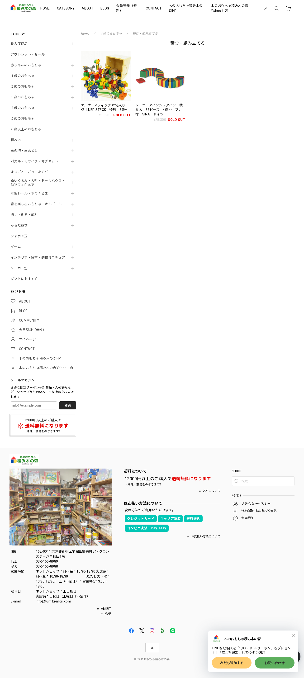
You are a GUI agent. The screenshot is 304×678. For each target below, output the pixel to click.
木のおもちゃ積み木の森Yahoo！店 (229, 8)
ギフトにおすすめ (24, 279)
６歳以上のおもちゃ (26, 129)
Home (85, 33)
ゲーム (16, 247)
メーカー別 (19, 268)
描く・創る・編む (24, 215)
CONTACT (154, 8)
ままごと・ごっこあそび (29, 172)
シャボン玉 (19, 236)
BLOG (104, 8)
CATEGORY (66, 8)
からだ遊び (19, 225)
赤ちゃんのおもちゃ (26, 65)
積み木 (16, 140)
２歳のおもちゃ (22, 86)
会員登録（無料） (126, 8)
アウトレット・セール (28, 54)
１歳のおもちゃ (22, 76)
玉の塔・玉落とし (24, 150)
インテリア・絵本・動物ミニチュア (38, 257)
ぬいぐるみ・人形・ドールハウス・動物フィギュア (38, 183)
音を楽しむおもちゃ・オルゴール (36, 204)
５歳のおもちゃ (22, 118)
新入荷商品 (19, 44)
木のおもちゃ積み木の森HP (186, 8)
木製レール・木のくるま (29, 193)
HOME (45, 8)
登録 (68, 405)
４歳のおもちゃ (22, 108)
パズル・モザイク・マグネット (34, 161)
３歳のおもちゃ (22, 97)
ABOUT (87, 8)
